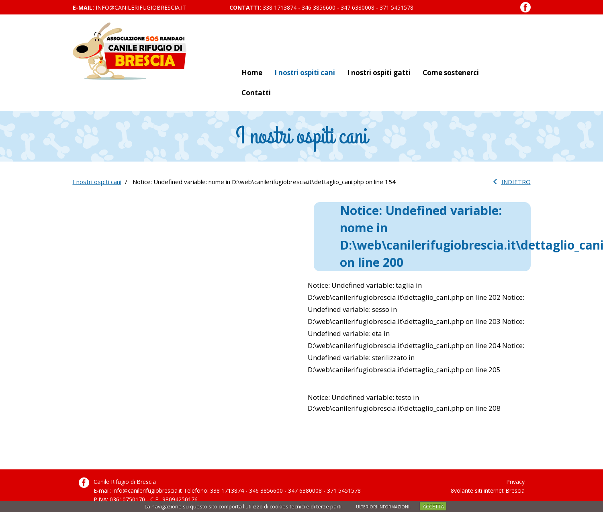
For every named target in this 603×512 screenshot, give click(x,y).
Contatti (256, 92)
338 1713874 (279, 7)
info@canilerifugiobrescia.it (141, 7)
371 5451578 (396, 7)
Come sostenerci (451, 72)
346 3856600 (318, 7)
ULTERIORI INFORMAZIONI (382, 507)
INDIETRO (516, 182)
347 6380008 (357, 7)
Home (251, 72)
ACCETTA (433, 506)
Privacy (515, 481)
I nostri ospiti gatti (379, 72)
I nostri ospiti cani (304, 72)
